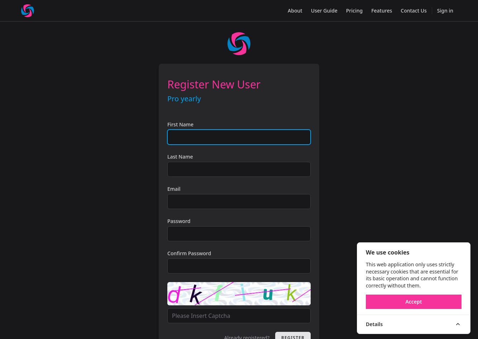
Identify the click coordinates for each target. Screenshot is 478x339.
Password (178, 221)
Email (174, 188)
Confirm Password (189, 253)
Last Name (180, 156)
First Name (180, 124)
